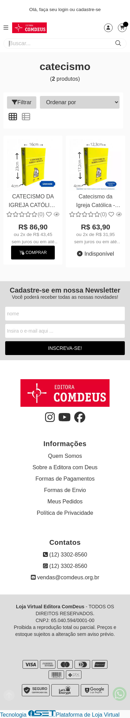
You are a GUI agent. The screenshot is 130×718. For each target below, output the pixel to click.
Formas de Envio (65, 490)
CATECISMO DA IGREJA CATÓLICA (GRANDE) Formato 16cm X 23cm (33, 202)
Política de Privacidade (65, 513)
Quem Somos (65, 456)
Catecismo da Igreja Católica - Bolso (95, 202)
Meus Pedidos (65, 501)
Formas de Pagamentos (65, 479)
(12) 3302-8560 (65, 555)
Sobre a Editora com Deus (65, 467)
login (64, 9)
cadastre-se (88, 9)
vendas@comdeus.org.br (65, 577)
